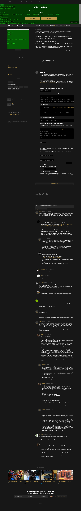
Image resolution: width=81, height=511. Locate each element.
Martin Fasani (41, 282)
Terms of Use (36, 506)
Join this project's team (12, 67)
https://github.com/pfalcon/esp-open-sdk (48, 82)
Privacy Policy (42, 506)
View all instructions (54, 183)
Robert (59, 483)
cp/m (13, 103)
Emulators (14, 98)
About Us (16, 506)
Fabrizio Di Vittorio (49, 276)
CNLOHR (17, 88)
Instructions (62, 25)
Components (52, 25)
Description (38, 25)
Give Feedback (30, 506)
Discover (23, 1)
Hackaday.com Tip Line (14, 114)
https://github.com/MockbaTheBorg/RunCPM (53, 225)
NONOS (9, 88)
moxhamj (40, 211)
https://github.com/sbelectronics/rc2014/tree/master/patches (50, 316)
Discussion (68, 25)
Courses (32, 1)
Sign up (66, 1)
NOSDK (13, 88)
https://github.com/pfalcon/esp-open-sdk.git (64, 107)
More (41, 2)
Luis (41, 275)
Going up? (40, 503)
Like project (49, 18)
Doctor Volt (44, 483)
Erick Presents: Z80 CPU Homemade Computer (20, 481)
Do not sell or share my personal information (58, 506)
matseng (40, 15)
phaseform (27, 483)
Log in (71, 1)
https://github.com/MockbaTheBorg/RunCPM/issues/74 (52, 257)
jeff (39, 310)
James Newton (43, 269)
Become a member (30, 493)
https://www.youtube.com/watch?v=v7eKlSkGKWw (63, 278)
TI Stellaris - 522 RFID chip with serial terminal (35, 481)
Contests (28, 1)
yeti (42, 252)
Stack (37, 1)
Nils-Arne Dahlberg (44, 291)
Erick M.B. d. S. (12, 483)
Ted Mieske (41, 434)
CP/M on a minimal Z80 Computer (49, 481)
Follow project (32, 18)
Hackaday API (48, 506)
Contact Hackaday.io (23, 506)
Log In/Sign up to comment (41, 209)
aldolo (40, 300)
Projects (18, 1)
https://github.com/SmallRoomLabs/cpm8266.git (58, 130)
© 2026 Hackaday (40, 508)
